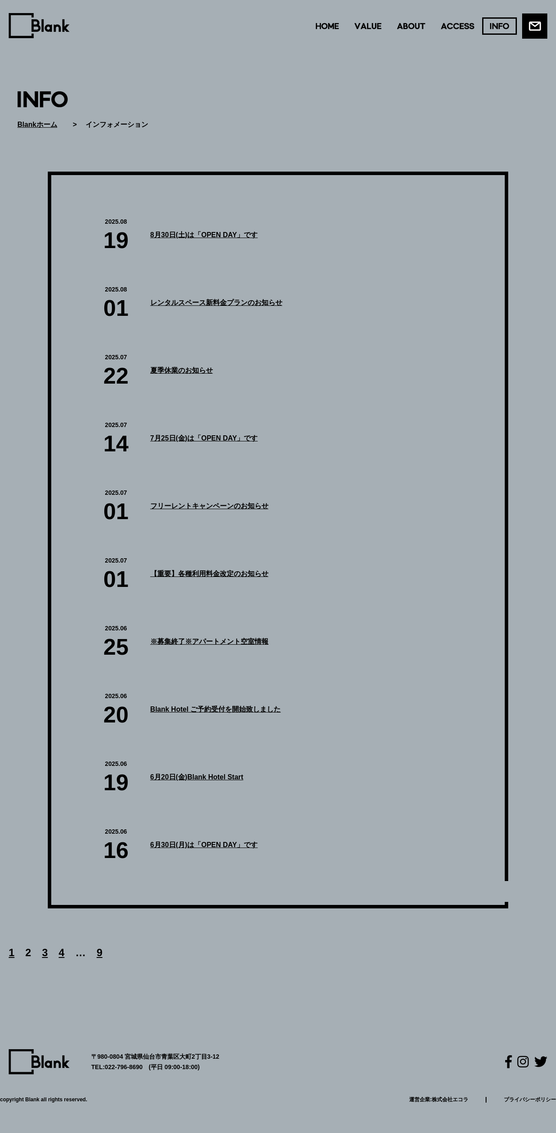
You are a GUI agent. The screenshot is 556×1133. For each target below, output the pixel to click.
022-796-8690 (123, 1066)
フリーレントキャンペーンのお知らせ (209, 506)
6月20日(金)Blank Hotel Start (196, 777)
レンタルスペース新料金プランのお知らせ (216, 302)
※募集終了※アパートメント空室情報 (209, 641)
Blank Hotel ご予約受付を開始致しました (215, 709)
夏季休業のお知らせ (181, 370)
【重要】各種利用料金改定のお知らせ (209, 573)
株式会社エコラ (450, 1100)
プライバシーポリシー (530, 1100)
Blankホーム (37, 124)
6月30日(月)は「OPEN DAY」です (204, 844)
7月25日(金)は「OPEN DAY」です (204, 438)
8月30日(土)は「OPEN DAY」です (204, 235)
